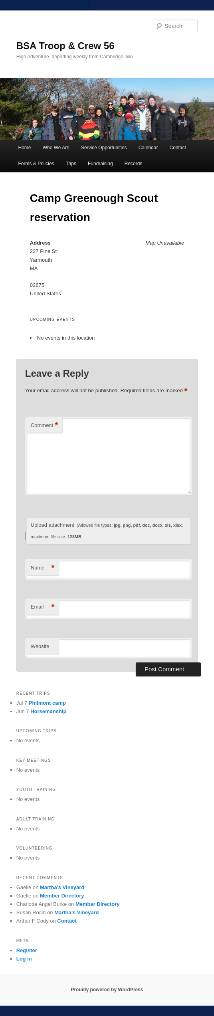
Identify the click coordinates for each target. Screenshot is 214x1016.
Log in (24, 959)
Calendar (148, 147)
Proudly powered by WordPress (107, 989)
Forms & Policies (36, 163)
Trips (71, 163)
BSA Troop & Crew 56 (65, 45)
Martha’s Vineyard (62, 887)
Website (40, 646)
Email (43, 607)
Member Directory (62, 896)
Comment (44, 425)
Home (24, 147)
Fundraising (100, 163)
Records (134, 163)
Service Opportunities (104, 147)
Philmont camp (47, 703)
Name (43, 568)
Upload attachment (107, 530)
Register (26, 950)
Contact (178, 147)
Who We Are (56, 147)
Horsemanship (48, 711)
